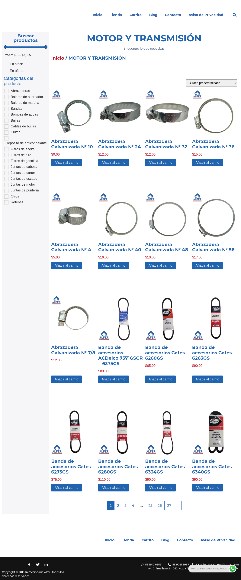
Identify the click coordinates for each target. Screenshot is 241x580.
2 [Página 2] (118, 506)
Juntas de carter (23, 173)
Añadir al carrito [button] (66, 162)
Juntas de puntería (25, 190)
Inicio (97, 15)
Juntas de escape (24, 178)
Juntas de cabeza (24, 167)
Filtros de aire (21, 155)
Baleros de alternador (27, 97)
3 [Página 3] (126, 506)
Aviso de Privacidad (205, 15)
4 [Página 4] (133, 506)
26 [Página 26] (160, 506)
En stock (16, 64)
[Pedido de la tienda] (211, 82)
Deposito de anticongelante (26, 143)
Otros (15, 196)
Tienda (116, 15)
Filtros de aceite (23, 149)
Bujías (15, 120)
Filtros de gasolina (24, 161)
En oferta (17, 70)
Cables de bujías (23, 126)
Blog (153, 15)
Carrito (136, 15)
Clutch (15, 132)
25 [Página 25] (150, 506)
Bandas (16, 108)
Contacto (173, 15)
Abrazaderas (20, 91)
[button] (234, 15)
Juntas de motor (23, 184)
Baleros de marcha (25, 103)
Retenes (17, 202)
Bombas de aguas (24, 114)
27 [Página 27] (169, 506)
